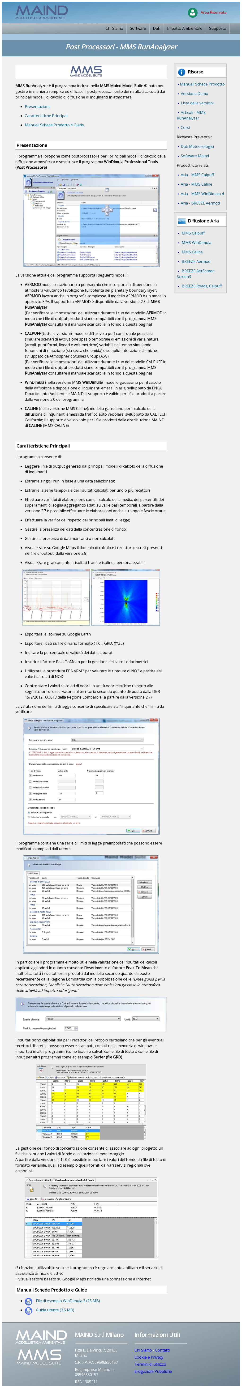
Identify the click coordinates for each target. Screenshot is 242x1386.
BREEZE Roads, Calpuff (201, 286)
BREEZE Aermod (195, 261)
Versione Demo (194, 93)
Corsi (185, 127)
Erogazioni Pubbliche (153, 1371)
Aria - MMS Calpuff (197, 174)
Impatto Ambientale (184, 28)
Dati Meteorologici (197, 146)
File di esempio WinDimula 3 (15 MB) (68, 1300)
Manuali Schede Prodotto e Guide (54, 125)
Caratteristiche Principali (46, 115)
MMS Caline (191, 252)
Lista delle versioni (197, 103)
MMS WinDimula (195, 242)
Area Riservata (207, 12)
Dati (156, 28)
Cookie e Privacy (148, 1357)
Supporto (217, 28)
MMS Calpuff (192, 233)
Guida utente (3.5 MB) (55, 1310)
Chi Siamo (114, 28)
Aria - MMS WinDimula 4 (202, 193)
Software (138, 28)
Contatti (162, 1350)
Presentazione (38, 106)
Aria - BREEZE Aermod (200, 203)
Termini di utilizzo (150, 1364)
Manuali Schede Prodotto (202, 84)
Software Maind (194, 155)
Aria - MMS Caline (196, 184)
